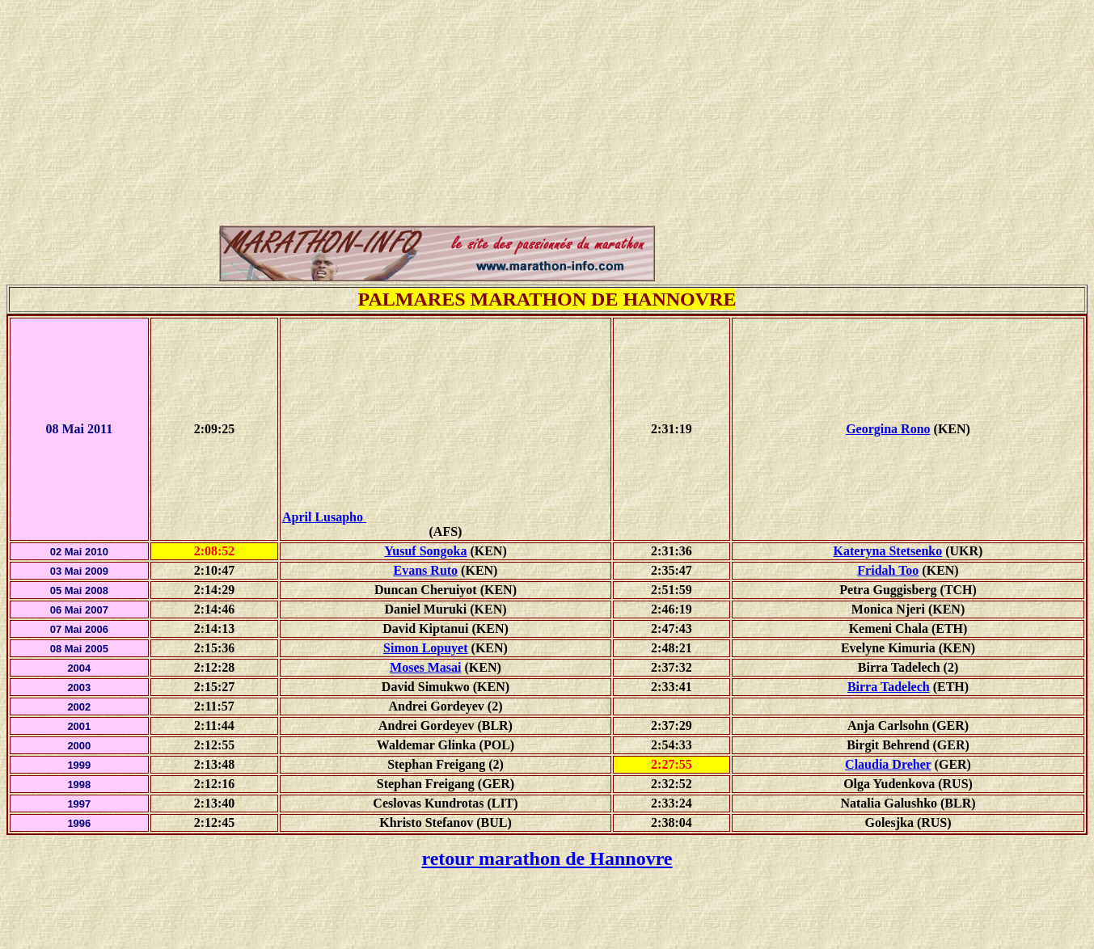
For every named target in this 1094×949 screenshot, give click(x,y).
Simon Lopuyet (425, 648)
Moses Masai (425, 667)
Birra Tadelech (888, 687)
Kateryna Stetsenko (888, 551)
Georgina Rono (888, 429)
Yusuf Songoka (425, 551)
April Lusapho (445, 517)
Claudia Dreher (888, 764)
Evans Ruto (426, 570)
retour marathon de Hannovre (547, 858)
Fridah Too (888, 570)
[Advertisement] (547, 42)
